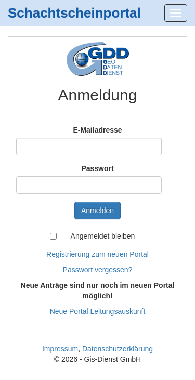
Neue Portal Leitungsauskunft (98, 311)
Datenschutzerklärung (117, 349)
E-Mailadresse (97, 130)
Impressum (60, 349)
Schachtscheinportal (74, 13)
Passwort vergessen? (98, 270)
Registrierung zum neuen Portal (97, 254)
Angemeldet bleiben (103, 236)
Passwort (97, 168)
